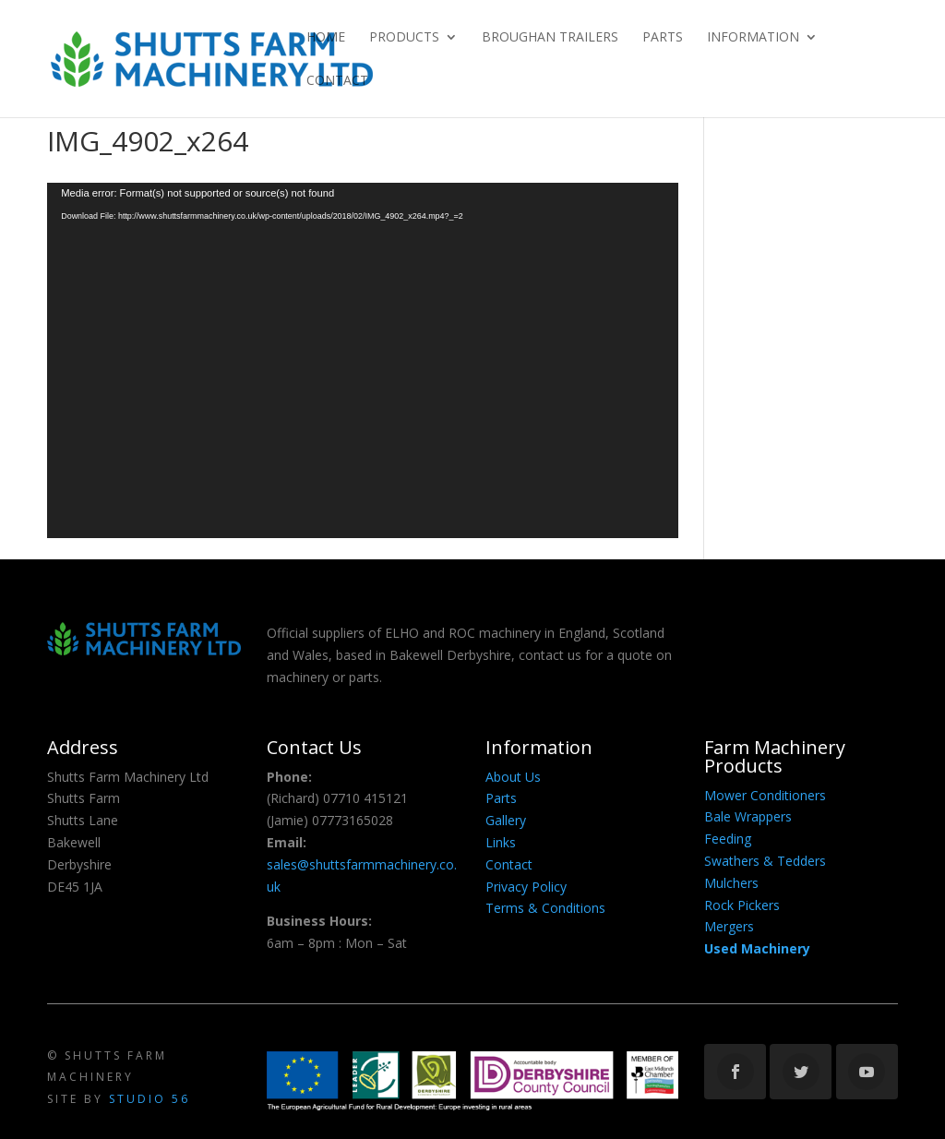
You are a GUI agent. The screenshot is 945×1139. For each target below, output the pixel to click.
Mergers (729, 926)
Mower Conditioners (765, 795)
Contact (337, 81)
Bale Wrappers (748, 816)
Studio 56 (149, 1099)
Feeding (727, 838)
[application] (362, 360)
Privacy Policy (526, 886)
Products (404, 37)
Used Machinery (757, 948)
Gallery (505, 820)
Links (500, 842)
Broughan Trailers (550, 37)
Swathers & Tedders (765, 860)
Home (325, 37)
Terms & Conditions (545, 908)
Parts (662, 37)
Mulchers (731, 883)
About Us (513, 776)
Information (753, 37)
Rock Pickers (742, 905)
